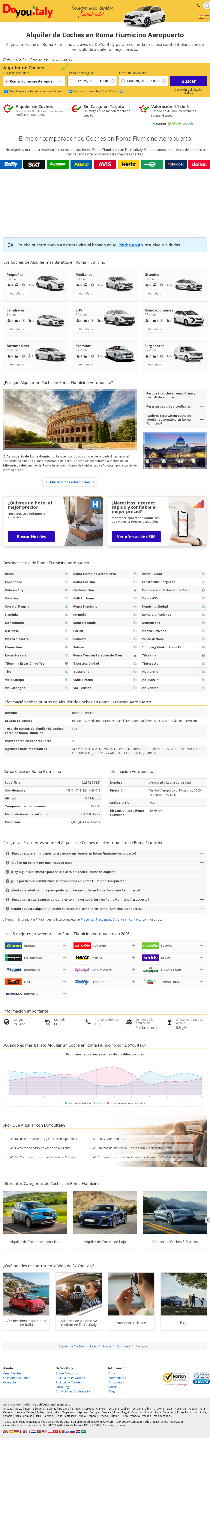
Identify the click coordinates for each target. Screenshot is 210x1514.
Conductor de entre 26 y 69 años (98, 91)
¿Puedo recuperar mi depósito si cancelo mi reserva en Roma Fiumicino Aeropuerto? (73, 853)
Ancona (7, 1408)
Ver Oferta (17, 294)
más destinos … (163, 1416)
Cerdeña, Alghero (95, 1408)
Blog (111, 1391)
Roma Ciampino (164, 1412)
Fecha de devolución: (133, 73)
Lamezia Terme (24, 1412)
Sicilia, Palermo (44, 1416)
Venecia (135, 1416)
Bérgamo (38, 1408)
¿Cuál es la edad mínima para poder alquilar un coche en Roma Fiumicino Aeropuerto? (75, 890)
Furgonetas (116, 1382)
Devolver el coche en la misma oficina (35, 91)
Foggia (193, 1408)
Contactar (10, 1382)
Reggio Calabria (132, 1412)
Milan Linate (44, 1412)
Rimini (148, 1412)
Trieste (115, 1416)
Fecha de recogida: (81, 73)
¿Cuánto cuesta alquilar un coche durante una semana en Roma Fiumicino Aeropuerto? (76, 909)
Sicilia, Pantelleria (66, 1416)
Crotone (159, 1408)
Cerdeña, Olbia (141, 1408)
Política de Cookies (69, 1382)
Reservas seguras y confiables (168, 406)
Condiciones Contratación (74, 1391)
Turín (125, 1416)
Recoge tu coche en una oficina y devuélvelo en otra (170, 395)
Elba (169, 1408)
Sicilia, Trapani (87, 1416)
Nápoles (82, 1412)
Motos (112, 1387)
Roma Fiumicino (187, 1412)
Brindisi (76, 1408)
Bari (27, 1408)
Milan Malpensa (64, 1412)
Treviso (103, 1416)
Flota (111, 1373)
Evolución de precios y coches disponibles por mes (105, 1054)
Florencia (180, 1408)
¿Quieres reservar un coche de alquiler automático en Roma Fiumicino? (168, 419)
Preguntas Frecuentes (96, 919)
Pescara (106, 1412)
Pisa (116, 1412)
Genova (8, 1412)
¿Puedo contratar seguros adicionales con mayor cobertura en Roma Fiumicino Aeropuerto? (80, 899)
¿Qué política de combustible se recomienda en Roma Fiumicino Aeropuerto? (68, 881)
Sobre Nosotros (67, 1373)
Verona (146, 1416)
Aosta (18, 1408)
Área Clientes (12, 1373)
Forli (202, 1408)
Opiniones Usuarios (16, 1378)
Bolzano (64, 1408)
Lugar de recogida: (16, 73)
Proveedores (117, 1378)
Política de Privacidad (70, 1378)
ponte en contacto (129, 919)
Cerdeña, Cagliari (119, 1408)
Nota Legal (63, 1387)
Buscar (189, 81)
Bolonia (51, 1408)
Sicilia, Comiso (23, 1416)
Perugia (94, 1412)
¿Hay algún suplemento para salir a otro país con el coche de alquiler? (63, 872)
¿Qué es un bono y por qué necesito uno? (41, 863)
